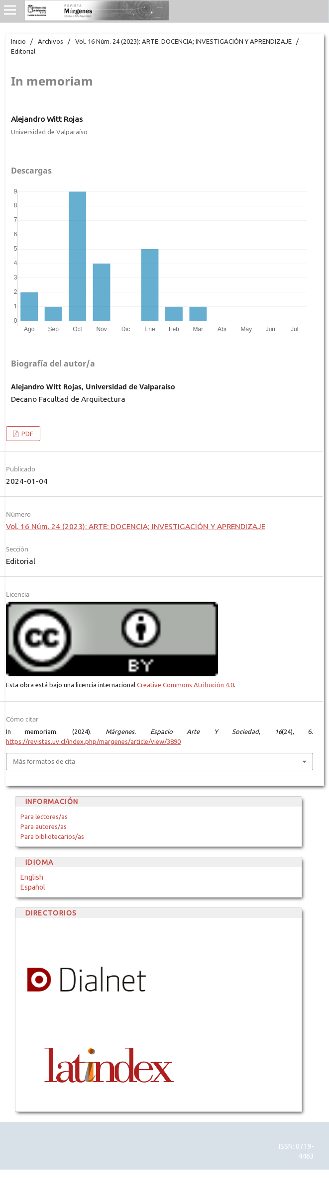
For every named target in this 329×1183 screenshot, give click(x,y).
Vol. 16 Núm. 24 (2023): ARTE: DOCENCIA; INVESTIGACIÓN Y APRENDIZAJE (183, 41)
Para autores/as (43, 826)
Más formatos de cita (44, 761)
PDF (26, 433)
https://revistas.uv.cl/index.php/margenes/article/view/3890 (93, 741)
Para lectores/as (44, 816)
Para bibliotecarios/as (52, 836)
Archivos (50, 41)
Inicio (18, 41)
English (31, 877)
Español (32, 887)
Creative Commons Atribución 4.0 (185, 684)
